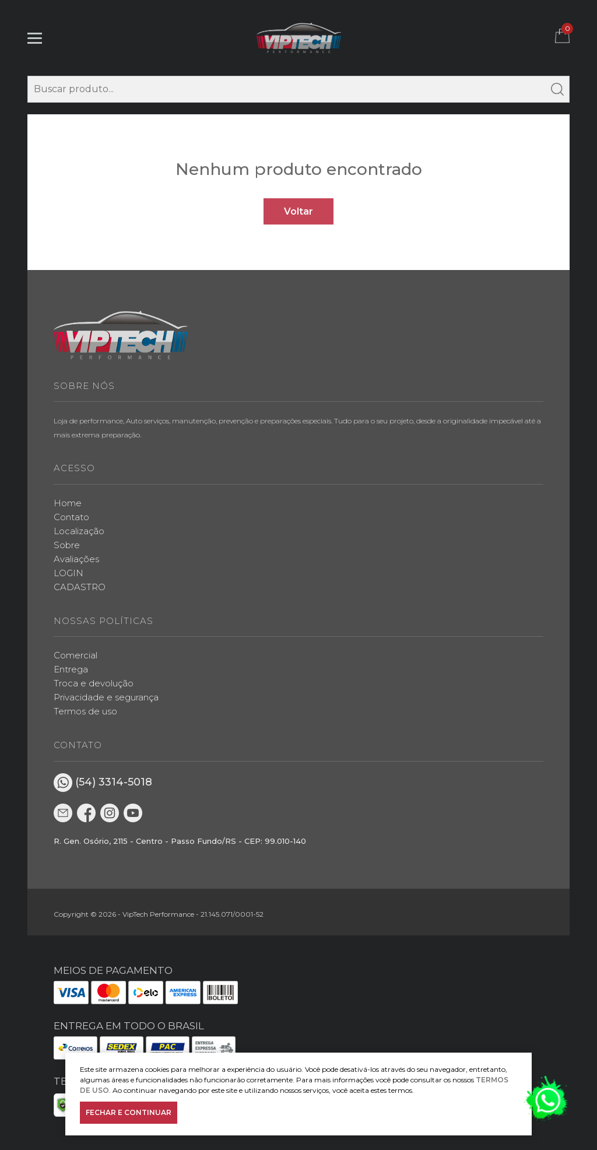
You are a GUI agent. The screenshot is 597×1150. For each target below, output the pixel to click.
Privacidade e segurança (106, 697)
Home (68, 503)
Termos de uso (85, 711)
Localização (79, 531)
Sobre (67, 545)
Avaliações (76, 559)
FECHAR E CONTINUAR (128, 1112)
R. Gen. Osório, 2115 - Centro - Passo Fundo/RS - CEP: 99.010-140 (180, 841)
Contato (71, 517)
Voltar (298, 211)
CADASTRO (80, 586)
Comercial (75, 655)
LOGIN (68, 572)
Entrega (71, 669)
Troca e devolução (94, 683)
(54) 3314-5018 (103, 782)
